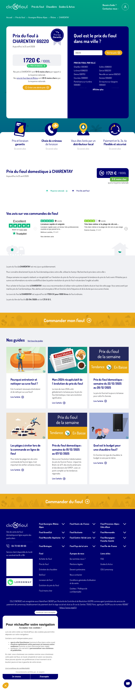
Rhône (53, 17)
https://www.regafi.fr (68, 669)
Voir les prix (113, 52)
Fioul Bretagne (45, 607)
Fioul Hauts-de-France (79, 585)
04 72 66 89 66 (16, 607)
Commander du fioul (67, 563)
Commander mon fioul (67, 382)
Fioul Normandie (107, 593)
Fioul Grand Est (45, 593)
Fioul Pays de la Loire (79, 607)
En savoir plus (20, 148)
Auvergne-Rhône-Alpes (37, 17)
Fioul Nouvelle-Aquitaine (50, 599)
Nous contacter (76, 636)
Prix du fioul (38, 6)
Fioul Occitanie (76, 593)
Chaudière (51, 6)
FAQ (102, 620)
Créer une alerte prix (37, 87)
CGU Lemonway (106, 631)
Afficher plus (98, 89)
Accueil (9, 17)
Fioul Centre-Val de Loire (80, 599)
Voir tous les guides (35, 402)
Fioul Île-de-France (108, 607)
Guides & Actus (67, 6)
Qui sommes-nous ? (77, 620)
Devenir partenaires (77, 631)
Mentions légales (76, 625)
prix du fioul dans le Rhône (27, 78)
